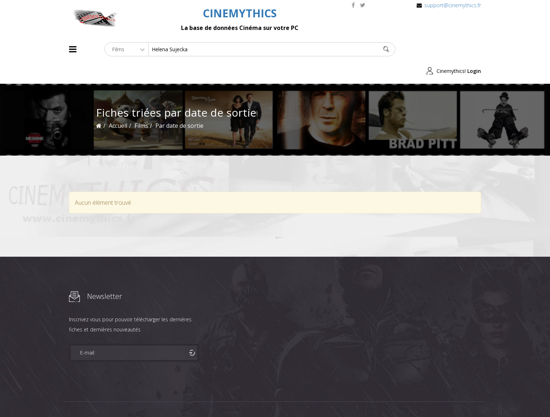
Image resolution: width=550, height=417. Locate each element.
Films (91, 398)
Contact (191, 398)
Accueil (118, 104)
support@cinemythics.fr (452, 5)
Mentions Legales (155, 398)
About (71, 398)
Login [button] (474, 49)
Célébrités (116, 398)
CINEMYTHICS (240, 13)
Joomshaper (337, 397)
